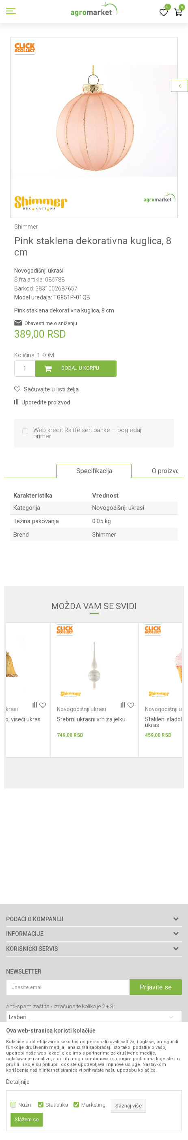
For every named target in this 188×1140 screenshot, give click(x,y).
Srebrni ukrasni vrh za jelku (91, 719)
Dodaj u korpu (80, 368)
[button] (46, 389)
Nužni (25, 1105)
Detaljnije (18, 1082)
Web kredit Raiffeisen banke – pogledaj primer (87, 433)
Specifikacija (94, 471)
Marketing (93, 1105)
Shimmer (104, 534)
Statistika (56, 1105)
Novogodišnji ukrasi (38, 270)
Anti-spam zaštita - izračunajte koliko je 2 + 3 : (60, 1006)
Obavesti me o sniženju (50, 323)
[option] (94, 121)
